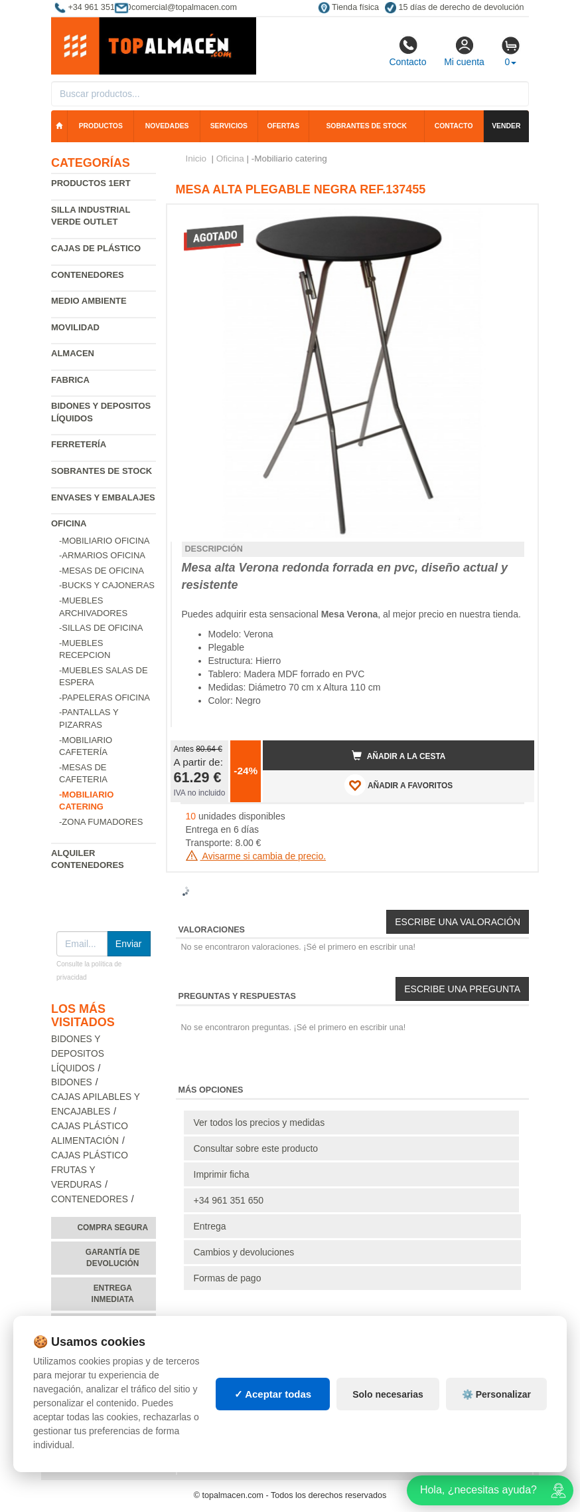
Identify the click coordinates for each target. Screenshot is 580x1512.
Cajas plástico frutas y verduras (89, 1170)
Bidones (71, 1082)
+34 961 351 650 (229, 1200)
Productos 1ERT (91, 183)
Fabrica (70, 380)
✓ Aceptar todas (273, 1394)
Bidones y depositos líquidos (77, 1053)
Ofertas (283, 126)
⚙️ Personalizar (496, 1394)
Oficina (68, 523)
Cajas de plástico (96, 248)
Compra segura (112, 1227)
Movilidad (75, 327)
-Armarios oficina (102, 555)
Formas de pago (227, 1278)
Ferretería (78, 444)
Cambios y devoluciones (244, 1252)
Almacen (72, 353)
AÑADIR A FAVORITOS (398, 785)
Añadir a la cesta (399, 755)
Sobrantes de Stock (101, 471)
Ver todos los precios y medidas (259, 1122)
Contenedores (87, 275)
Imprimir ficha (222, 1174)
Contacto (407, 51)
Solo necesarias (387, 1394)
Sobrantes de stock (366, 126)
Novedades (167, 126)
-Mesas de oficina (101, 571)
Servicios (229, 126)
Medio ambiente (89, 301)
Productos (101, 126)
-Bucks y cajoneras (107, 585)
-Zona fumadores (101, 822)
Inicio (196, 158)
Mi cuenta (464, 51)
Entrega (210, 1226)
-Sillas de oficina (101, 628)
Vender (506, 126)
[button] (512, 220)
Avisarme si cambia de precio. (256, 856)
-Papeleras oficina (104, 697)
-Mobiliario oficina (104, 541)
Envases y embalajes (103, 497)
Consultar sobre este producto (256, 1148)
